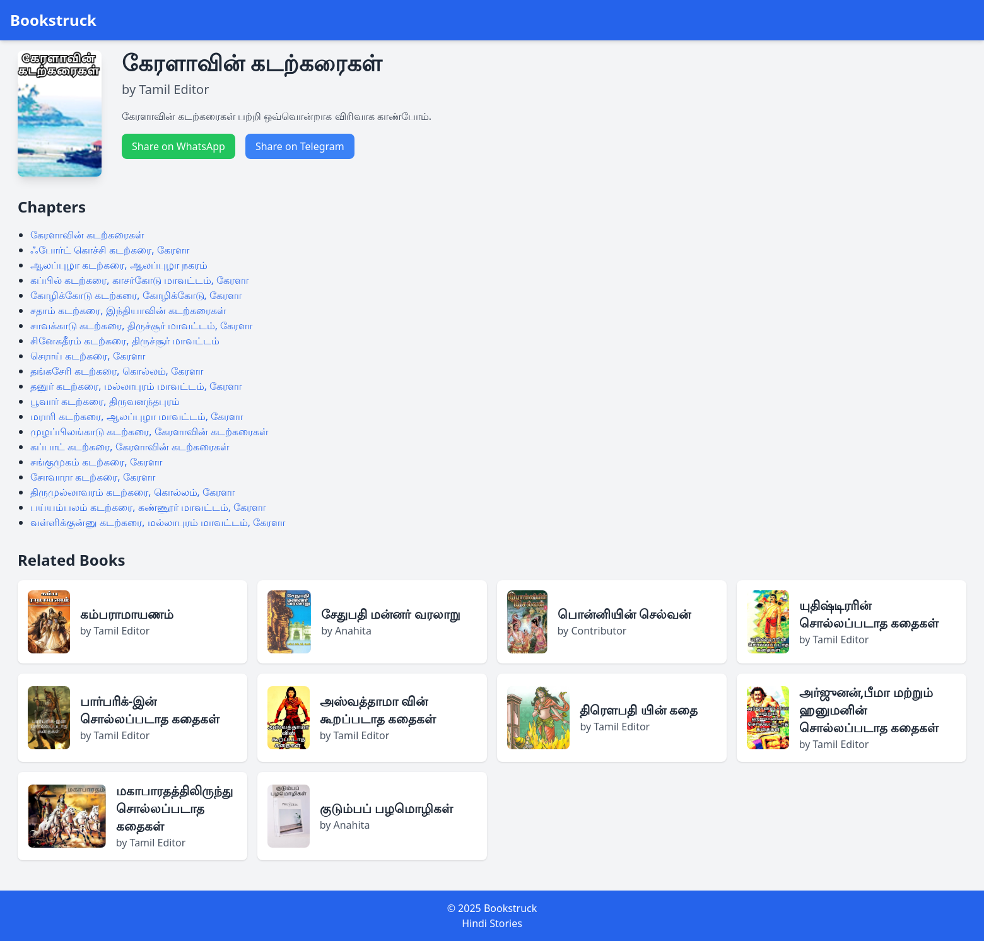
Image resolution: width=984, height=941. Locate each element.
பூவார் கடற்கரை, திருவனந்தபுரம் (105, 401)
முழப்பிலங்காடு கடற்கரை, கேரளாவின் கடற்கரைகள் (149, 431)
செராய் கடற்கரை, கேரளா (87, 356)
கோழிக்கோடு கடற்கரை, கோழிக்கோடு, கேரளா (136, 295)
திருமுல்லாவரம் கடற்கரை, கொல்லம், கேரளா (132, 492)
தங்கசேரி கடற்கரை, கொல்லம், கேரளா (116, 371)
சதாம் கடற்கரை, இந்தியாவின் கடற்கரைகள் (128, 310)
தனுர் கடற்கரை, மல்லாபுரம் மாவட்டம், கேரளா (136, 386)
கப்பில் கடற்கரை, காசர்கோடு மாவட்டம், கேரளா (139, 280)
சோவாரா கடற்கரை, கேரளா (92, 477)
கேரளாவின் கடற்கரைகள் (87, 235)
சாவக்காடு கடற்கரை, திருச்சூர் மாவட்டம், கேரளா (141, 325)
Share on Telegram (299, 146)
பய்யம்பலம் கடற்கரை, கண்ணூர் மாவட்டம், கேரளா (148, 507)
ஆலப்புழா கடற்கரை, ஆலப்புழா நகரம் (119, 265)
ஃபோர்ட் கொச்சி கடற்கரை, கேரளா (109, 250)
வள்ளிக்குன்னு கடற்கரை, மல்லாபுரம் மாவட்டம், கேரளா (157, 522)
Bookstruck (53, 20)
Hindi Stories (492, 923)
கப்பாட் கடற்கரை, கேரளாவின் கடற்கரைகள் (129, 446)
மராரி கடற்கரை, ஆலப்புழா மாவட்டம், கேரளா (136, 416)
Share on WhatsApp (178, 146)
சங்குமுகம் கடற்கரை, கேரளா (96, 462)
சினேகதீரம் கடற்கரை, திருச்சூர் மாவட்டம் (125, 341)
